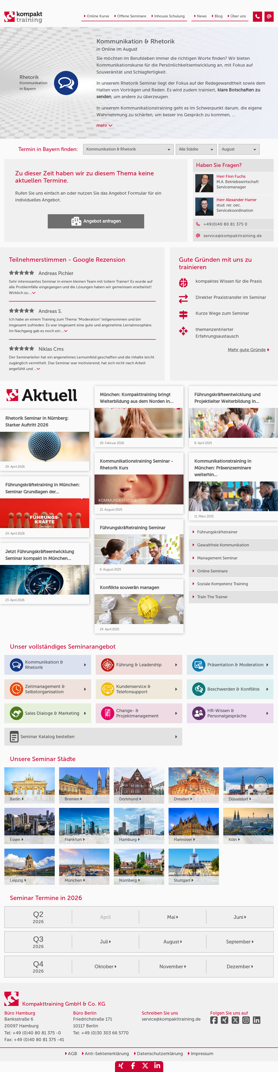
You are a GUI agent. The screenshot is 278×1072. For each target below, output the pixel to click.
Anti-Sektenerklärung (105, 1053)
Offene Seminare (130, 16)
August (172, 942)
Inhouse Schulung (168, 16)
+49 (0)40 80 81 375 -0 (37, 1033)
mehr (104, 125)
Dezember (240, 966)
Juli (105, 942)
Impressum (200, 1053)
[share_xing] (121, 1066)
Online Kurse (96, 16)
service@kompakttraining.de (171, 1019)
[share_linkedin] (157, 1066)
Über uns (236, 16)
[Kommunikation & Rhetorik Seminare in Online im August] (257, 17)
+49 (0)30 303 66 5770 (105, 1033)
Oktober (105, 966)
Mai (172, 917)
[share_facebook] (133, 1066)
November (172, 966)
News (200, 16)
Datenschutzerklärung (158, 1053)
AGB (71, 1053)
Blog (217, 16)
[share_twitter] (145, 1066)
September (239, 942)
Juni (240, 917)
